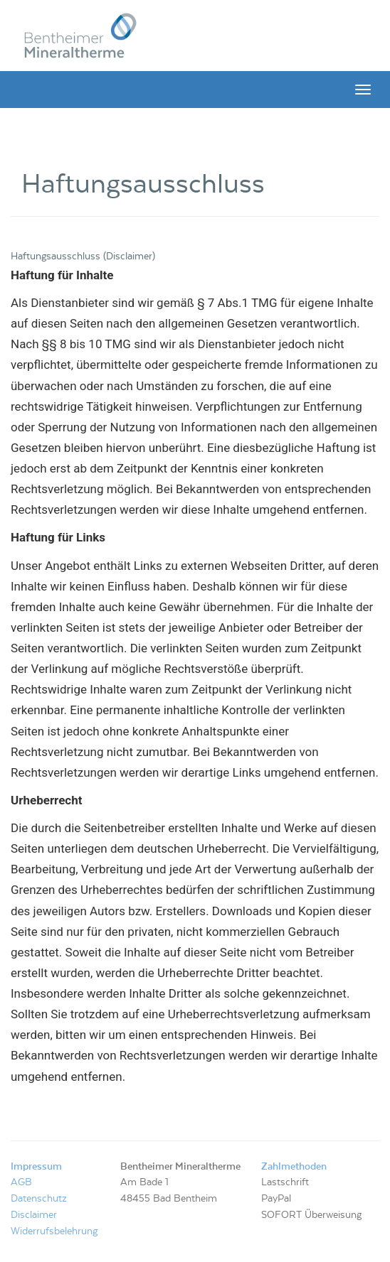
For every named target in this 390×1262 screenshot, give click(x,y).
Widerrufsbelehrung (54, 1231)
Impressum (36, 1166)
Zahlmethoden (294, 1166)
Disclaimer (34, 1215)
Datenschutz (39, 1198)
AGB (21, 1182)
